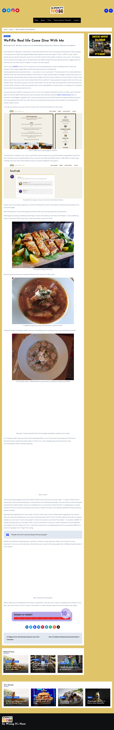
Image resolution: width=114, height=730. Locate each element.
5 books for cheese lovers (69, 667)
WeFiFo (15, 66)
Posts (36, 20)
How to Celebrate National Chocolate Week (64, 637)
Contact (77, 20)
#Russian (56, 45)
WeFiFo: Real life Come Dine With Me (34, 40)
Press (49, 20)
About (43, 20)
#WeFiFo (72, 45)
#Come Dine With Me (37, 45)
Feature (7, 36)
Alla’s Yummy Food (63, 95)
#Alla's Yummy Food (24, 45)
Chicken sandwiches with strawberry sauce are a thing (42, 701)
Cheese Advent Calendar (62, 20)
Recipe (16, 661)
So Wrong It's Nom (14, 724)
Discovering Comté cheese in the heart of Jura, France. (43, 665)
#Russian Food (64, 45)
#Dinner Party (48, 45)
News (35, 695)
